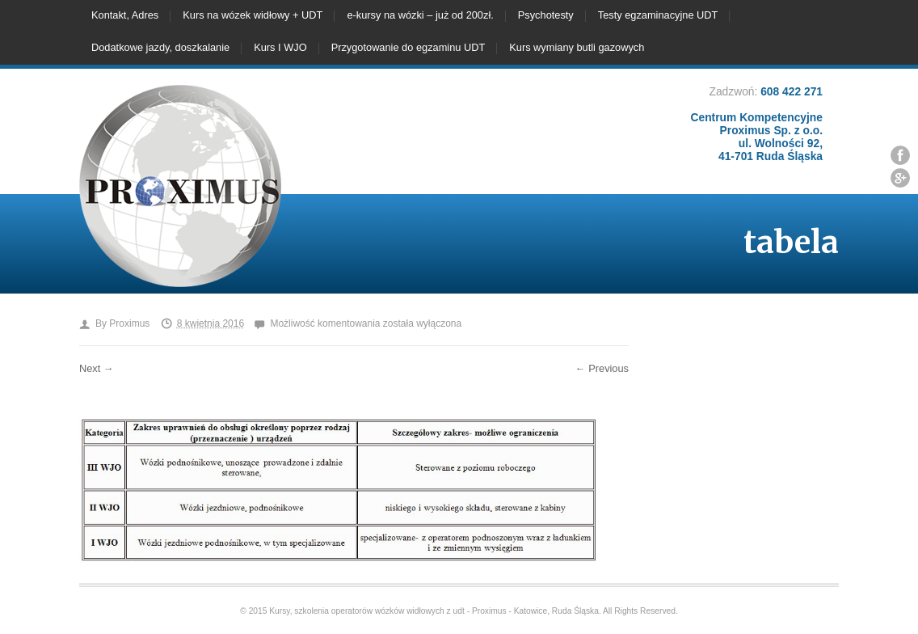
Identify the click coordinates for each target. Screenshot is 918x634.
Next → (96, 368)
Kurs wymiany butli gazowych (576, 47)
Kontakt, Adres (124, 15)
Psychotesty (546, 15)
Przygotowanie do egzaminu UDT (408, 47)
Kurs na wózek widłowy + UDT (252, 15)
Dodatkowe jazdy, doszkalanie (160, 47)
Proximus (129, 323)
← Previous (602, 368)
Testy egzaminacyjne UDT (658, 15)
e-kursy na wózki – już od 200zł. (420, 15)
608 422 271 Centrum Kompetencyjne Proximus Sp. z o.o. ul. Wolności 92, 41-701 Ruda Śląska (757, 124)
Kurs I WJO (280, 47)
